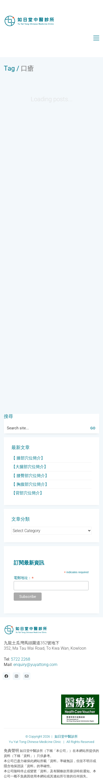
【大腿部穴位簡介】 (29, 466)
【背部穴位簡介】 (27, 493)
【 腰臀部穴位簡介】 (30, 475)
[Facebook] (6, 676)
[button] (96, 38)
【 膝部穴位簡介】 (28, 458)
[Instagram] (16, 676)
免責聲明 (11, 750)
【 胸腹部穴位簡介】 (30, 484)
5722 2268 (20, 659)
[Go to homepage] (29, 21)
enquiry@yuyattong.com (35, 664)
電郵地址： (23, 577)
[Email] (26, 676)
